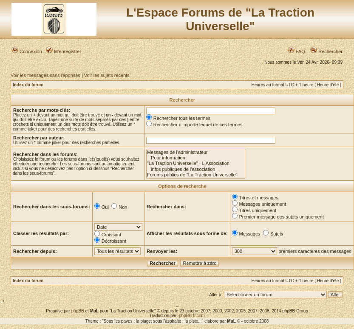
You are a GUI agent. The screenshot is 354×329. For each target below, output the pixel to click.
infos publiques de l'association (195, 169)
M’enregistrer (63, 51)
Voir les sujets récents (107, 75)
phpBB (77, 311)
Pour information (195, 158)
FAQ (296, 51)
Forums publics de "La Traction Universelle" (195, 175)
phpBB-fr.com (192, 315)
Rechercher (326, 51)
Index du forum (28, 84)
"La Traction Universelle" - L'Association (195, 163)
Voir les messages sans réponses (45, 75)
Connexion (26, 51)
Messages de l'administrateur (195, 152)
